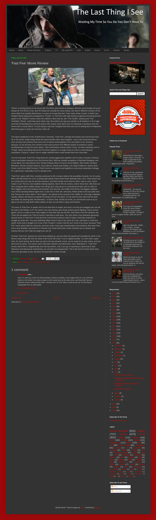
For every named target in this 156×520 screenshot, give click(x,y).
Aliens (112, 460)
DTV (143, 450)
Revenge (113, 450)
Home (11, 50)
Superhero (137, 448)
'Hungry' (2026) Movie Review (123, 63)
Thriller (124, 440)
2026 (114, 293)
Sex (127, 471)
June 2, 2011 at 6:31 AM (27, 288)
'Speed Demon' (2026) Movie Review (131, 271)
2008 (114, 410)
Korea (123, 450)
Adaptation (140, 445)
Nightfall (130, 476)
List (111, 445)
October (117, 352)
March (116, 393)
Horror (97, 50)
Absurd (131, 464)
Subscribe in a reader (118, 420)
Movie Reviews (33, 50)
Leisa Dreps (22, 275)
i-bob (82, 508)
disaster (142, 464)
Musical (122, 464)
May (116, 369)
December (118, 346)
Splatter (121, 460)
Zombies (117, 448)
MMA (111, 476)
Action (87, 50)
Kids (131, 469)
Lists (79, 50)
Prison (139, 469)
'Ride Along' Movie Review (133, 238)
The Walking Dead (120, 453)
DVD (127, 448)
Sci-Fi (106, 50)
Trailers (48, 50)
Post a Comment (21, 293)
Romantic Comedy (116, 471)
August (117, 359)
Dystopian (125, 455)
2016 (114, 326)
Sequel (44, 262)
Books (126, 50)
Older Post (96, 298)
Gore (126, 467)
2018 (114, 320)
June (116, 366)
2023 (114, 303)
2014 (114, 333)
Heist (35, 262)
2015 (114, 330)
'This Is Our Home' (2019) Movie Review (133, 186)
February (117, 396)
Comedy (135, 437)
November (118, 349)
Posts (114, 487)
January (117, 400)
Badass (25, 262)
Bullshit (116, 467)
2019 (114, 316)
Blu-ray (133, 450)
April (116, 372)
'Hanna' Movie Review (122, 389)
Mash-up (123, 476)
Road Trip (113, 474)
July (116, 362)
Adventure (137, 455)
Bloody (123, 469)
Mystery (138, 460)
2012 (114, 339)
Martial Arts (115, 443)
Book (143, 453)
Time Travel (137, 471)
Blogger (97, 508)
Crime (31, 262)
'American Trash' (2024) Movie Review (132, 203)
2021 (114, 310)
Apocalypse (113, 469)
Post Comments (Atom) (30, 302)
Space (112, 464)
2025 (114, 297)
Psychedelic (138, 474)
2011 (114, 343)
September (118, 356)
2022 (114, 306)
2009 (114, 407)
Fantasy (131, 457)
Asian (136, 440)
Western (113, 457)
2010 (114, 404)
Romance (137, 462)
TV (56, 50)
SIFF (112, 440)
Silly (48, 262)
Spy (139, 457)
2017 (114, 323)
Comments (116, 491)
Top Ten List (123, 462)
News (20, 50)
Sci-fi (142, 434)
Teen (122, 457)
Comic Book (124, 445)
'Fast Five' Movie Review (123, 375)
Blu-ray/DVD (67, 50)
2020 (114, 313)
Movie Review (118, 430)
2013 (114, 336)
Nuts (39, 262)
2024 (114, 300)
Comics (116, 50)
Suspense (137, 467)
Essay (129, 474)
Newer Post (16, 298)
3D (117, 476)
